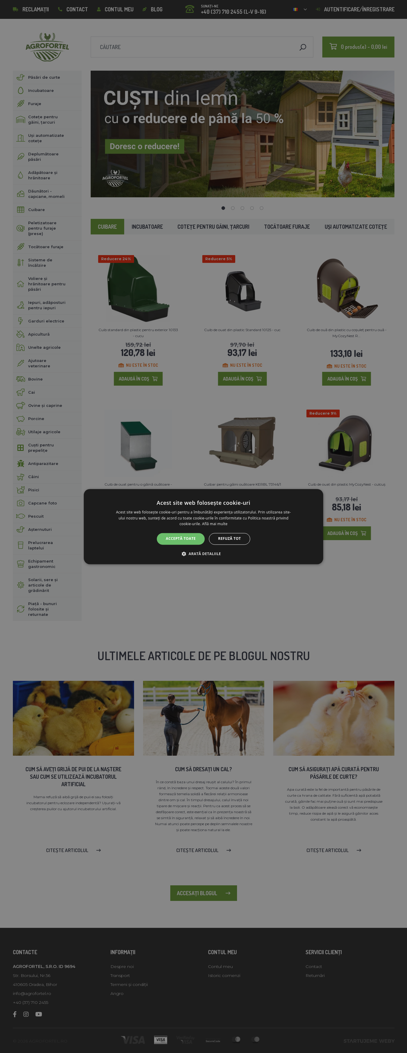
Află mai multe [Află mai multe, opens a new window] (214, 524)
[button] (203, 554)
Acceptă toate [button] (181, 538)
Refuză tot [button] (229, 538)
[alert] (203, 526)
